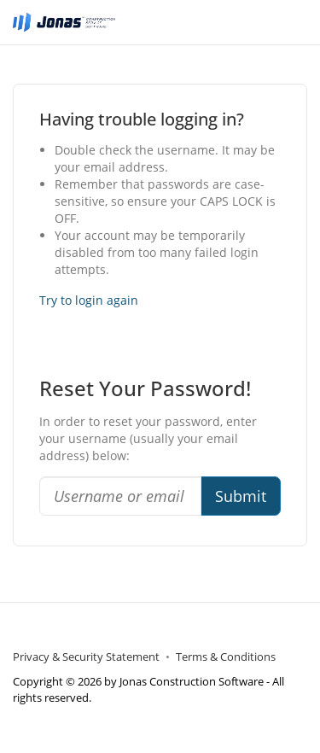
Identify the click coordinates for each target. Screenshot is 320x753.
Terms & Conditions (226, 657)
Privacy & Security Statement (86, 657)
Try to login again (88, 300)
